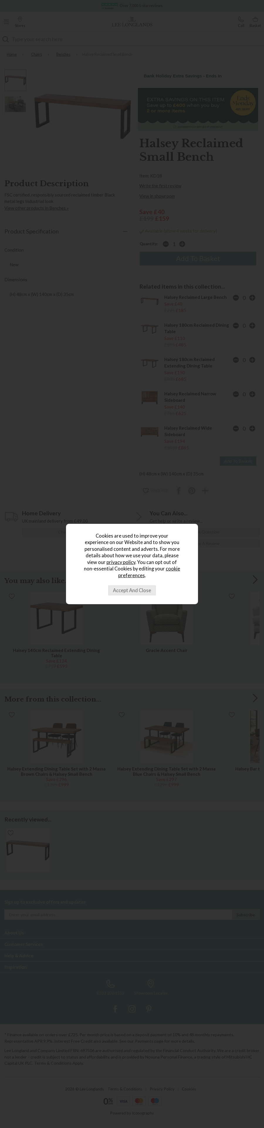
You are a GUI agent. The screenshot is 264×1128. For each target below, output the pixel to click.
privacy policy (120, 562)
